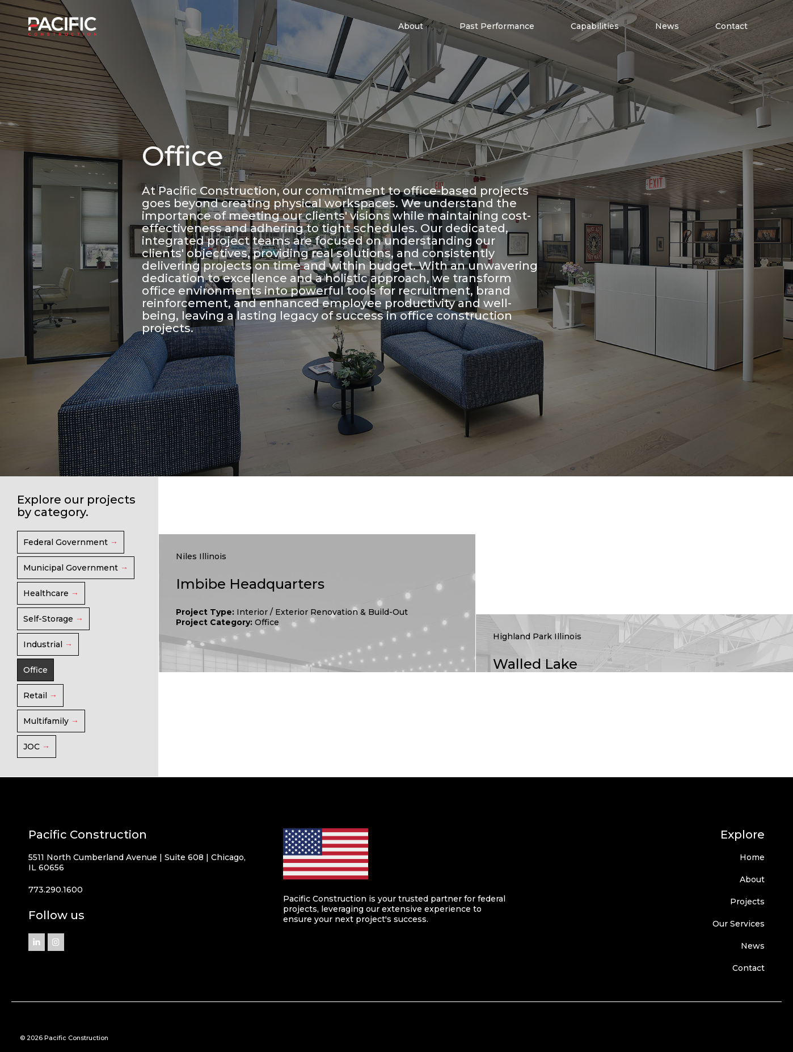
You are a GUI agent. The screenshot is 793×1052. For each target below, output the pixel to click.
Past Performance (496, 26)
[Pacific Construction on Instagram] (56, 942)
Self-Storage (48, 619)
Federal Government (65, 542)
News (667, 26)
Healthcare (46, 593)
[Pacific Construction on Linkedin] (36, 942)
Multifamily (46, 721)
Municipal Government (70, 568)
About (410, 26)
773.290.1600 (55, 890)
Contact (731, 26)
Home (752, 857)
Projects (747, 901)
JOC (31, 746)
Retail (35, 695)
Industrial (42, 644)
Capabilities (595, 26)
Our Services (738, 924)
